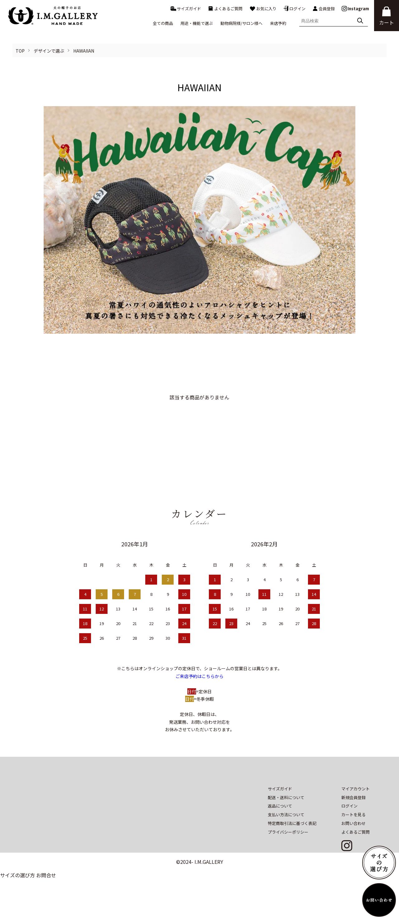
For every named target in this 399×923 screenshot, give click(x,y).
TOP (20, 51)
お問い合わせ (353, 844)
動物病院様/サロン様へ (241, 23)
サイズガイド (186, 9)
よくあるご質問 (225, 9)
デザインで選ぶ (49, 51)
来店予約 (278, 23)
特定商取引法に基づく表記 (292, 844)
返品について (280, 827)
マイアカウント (355, 810)
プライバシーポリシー (288, 853)
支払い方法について (286, 836)
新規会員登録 (353, 819)
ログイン (294, 9)
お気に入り (262, 9)
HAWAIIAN (83, 51)
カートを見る (353, 836)
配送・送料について (286, 819)
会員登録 (323, 9)
